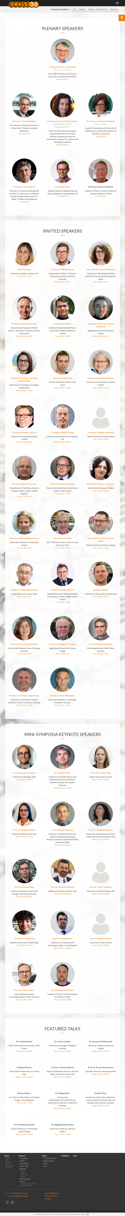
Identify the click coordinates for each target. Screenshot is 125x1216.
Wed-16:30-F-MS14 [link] (100, 1101)
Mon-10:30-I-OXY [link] (101, 649)
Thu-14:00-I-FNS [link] (62, 597)
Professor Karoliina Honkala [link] (101, 373)
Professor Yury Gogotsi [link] (24, 182)
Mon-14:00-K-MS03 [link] (62, 783)
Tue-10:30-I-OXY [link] (24, 649)
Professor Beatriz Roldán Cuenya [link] (62, 116)
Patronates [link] (8, 1163)
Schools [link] (7, 1159)
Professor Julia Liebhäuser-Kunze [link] (24, 533)
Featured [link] (113, 10)
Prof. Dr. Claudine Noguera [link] (101, 825)
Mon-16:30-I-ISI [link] (62, 649)
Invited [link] (91, 10)
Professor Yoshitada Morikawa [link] (24, 585)
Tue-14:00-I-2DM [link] (62, 331)
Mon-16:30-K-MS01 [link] (100, 775)
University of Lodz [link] (19, 1188)
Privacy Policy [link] (51, 1191)
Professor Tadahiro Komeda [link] (101, 428)
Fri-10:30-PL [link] (62, 191)
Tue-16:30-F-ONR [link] (24, 1098)
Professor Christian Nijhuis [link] (24, 116)
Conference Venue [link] (49, 1153)
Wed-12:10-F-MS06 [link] (62, 1072)
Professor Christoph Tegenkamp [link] (24, 691)
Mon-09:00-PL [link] (62, 74)
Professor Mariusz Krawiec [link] (62, 479)
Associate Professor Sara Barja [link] (101, 265)
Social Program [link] (48, 1156)
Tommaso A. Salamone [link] (24, 934)
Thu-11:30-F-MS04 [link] (62, 1129)
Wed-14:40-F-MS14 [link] (100, 1069)
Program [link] (85, 3)
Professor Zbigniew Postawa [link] (62, 639)
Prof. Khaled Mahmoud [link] (62, 825)
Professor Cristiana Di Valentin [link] (101, 116)
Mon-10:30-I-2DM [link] (24, 700)
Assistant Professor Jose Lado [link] (101, 479)
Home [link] (64, 3)
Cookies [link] (48, 1194)
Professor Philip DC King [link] (62, 428)
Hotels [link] (45, 1159)
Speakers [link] (8, 1157)
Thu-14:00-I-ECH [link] (100, 277)
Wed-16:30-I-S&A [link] (24, 437)
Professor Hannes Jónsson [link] (24, 428)
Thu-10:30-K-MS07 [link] (24, 775)
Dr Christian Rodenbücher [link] (101, 639)
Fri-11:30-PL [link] (100, 191)
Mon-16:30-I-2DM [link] (62, 437)
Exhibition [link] (108, 3)
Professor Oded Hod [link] (62, 373)
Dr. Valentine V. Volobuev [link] (62, 985)
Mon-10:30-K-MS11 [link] (24, 995)
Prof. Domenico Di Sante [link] (24, 768)
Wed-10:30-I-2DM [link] (101, 486)
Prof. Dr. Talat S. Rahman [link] (101, 882)
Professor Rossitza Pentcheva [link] (24, 639)
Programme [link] (24, 1153)
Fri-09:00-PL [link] (24, 197)
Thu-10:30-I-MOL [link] (101, 592)
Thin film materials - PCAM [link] (28, 1179)
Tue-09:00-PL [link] (24, 129)
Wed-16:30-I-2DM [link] (24, 331)
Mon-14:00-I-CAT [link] (101, 383)
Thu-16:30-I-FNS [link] (24, 492)
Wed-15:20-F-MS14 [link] (62, 1104)
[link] (122, 18)
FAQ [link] (118, 3)
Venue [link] (96, 3)
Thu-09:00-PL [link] (101, 132)
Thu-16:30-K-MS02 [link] (100, 940)
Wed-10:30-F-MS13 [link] (100, 1046)
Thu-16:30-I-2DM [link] (62, 489)
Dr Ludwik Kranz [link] (62, 182)
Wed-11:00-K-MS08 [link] (62, 995)
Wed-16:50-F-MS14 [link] (24, 1129)
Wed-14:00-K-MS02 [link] (100, 889)
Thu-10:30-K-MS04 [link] (62, 840)
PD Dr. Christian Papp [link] (24, 882)
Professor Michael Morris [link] (62, 585)
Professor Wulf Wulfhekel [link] (62, 691)
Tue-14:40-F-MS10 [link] (24, 1046)
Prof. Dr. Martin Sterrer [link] (100, 934)
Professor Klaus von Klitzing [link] (62, 62)
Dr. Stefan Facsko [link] (62, 768)
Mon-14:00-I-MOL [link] (101, 331)
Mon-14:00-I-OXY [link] (101, 543)
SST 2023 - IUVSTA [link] (26, 1181)
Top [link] (74, 10)
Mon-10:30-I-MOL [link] (62, 700)
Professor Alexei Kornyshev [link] (24, 479)
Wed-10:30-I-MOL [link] (62, 277)
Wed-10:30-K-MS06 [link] (62, 943)
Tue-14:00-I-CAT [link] (24, 592)
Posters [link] (22, 1156)
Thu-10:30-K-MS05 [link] (62, 889)
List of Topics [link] (24, 1161)
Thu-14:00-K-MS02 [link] (24, 892)
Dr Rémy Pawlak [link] (100, 585)
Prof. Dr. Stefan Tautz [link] (24, 985)
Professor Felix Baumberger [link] (24, 319)
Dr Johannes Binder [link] (62, 319)
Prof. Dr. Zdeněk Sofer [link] (62, 934)
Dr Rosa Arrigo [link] (24, 265)
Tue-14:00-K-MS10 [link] (24, 940)
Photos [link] (74, 3)
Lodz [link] (6, 1155)
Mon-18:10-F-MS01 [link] (62, 1046)
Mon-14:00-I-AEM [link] (24, 386)
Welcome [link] (8, 1153)
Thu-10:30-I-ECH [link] (24, 543)
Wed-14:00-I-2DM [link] (62, 383)
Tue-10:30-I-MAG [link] (62, 543)
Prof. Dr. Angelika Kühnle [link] (24, 825)
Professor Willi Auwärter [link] (62, 265)
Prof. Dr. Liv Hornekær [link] (101, 768)
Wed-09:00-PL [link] (62, 140)
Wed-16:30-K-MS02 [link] (100, 835)
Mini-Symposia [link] (9, 1161)
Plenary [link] (82, 10)
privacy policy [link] (81, 1214)
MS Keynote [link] (102, 10)
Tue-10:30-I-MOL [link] (100, 434)
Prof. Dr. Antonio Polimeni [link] (62, 882)
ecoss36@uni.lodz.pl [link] (19, 1191)
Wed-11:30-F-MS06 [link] (24, 1072)
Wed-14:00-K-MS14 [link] (24, 832)
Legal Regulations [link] (52, 1188)
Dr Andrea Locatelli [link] (62, 533)
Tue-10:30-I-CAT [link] (24, 271)
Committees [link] (24, 1159)
